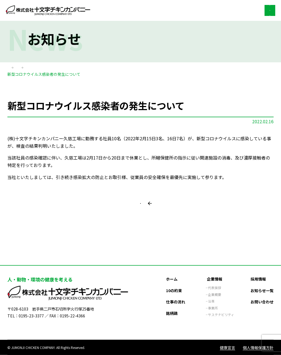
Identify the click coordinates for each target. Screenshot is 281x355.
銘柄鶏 (172, 306)
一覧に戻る (143, 214)
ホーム (13, 68)
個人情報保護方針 (258, 347)
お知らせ (36, 68)
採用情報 (258, 271)
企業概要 (214, 287)
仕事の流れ (175, 294)
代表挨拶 (214, 280)
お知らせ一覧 (262, 283)
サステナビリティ (221, 307)
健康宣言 (227, 347)
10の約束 (174, 283)
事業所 (213, 300)
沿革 (211, 293)
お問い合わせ (262, 294)
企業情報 (214, 271)
